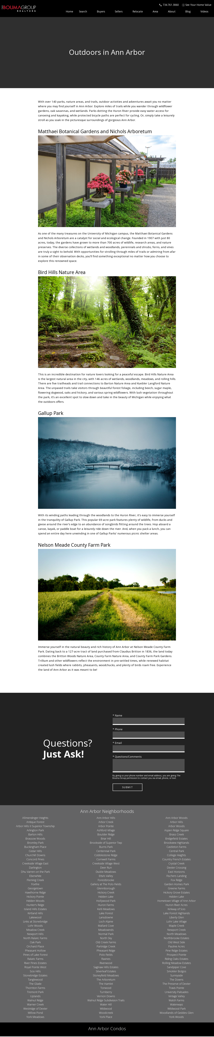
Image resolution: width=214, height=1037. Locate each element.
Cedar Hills (35, 851)
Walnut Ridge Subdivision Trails (106, 1000)
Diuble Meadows (106, 872)
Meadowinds (106, 930)
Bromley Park (35, 843)
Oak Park (35, 942)
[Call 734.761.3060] (169, 5)
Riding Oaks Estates (176, 959)
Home (69, 11)
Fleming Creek (35, 880)
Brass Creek (176, 835)
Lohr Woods (35, 926)
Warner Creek (35, 1005)
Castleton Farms (176, 847)
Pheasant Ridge (106, 951)
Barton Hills (35, 835)
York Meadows (35, 1017)
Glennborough (106, 889)
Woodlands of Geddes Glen (176, 1013)
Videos (204, 11)
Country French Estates (176, 859)
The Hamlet (106, 984)
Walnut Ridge (35, 1000)
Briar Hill (106, 839)
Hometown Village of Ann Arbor (176, 901)
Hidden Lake (105, 897)
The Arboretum (106, 980)
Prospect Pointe (176, 955)
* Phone (117, 729)
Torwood (105, 988)
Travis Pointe (176, 988)
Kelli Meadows (106, 909)
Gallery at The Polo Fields (106, 884)
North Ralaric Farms (35, 938)
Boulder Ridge (106, 835)
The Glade (35, 984)
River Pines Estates (35, 963)
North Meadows (176, 934)
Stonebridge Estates (35, 976)
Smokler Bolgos (176, 971)
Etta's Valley (106, 876)
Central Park (176, 851)
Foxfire (35, 884)
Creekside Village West (105, 864)
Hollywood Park (105, 901)
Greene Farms (176, 889)
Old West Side (176, 942)
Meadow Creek (35, 930)
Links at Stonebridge (35, 922)
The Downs (176, 980)
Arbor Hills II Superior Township (35, 826)
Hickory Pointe (35, 897)
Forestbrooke (106, 880)
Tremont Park (35, 992)
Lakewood (35, 918)
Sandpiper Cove (176, 967)
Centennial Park (105, 851)
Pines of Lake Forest (35, 955)
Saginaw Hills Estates (105, 967)
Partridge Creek (106, 947)
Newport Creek (176, 930)
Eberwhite (35, 876)
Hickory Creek (106, 893)
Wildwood (106, 1009)
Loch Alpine (106, 922)
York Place (106, 1017)
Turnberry (106, 992)
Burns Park (106, 847)
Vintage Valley (176, 996)
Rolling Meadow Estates (176, 963)
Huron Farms (106, 905)
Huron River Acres (177, 905)
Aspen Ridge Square (176, 830)
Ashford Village (106, 830)
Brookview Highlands (176, 843)
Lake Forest (106, 913)
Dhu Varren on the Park (35, 872)
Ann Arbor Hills (106, 818)
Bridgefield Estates (176, 839)
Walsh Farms (176, 1000)
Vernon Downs (106, 996)
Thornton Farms (35, 988)
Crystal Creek (176, 864)
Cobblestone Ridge (105, 855)
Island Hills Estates (35, 909)
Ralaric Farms (35, 959)
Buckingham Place (35, 847)
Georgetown (35, 889)
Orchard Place (35, 947)
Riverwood (106, 963)
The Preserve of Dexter (177, 984)
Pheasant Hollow (35, 951)
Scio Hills (35, 971)
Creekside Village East (35, 864)
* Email (117, 743)
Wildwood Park (176, 1009)
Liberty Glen (176, 918)
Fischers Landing (176, 876)
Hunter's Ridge (35, 905)
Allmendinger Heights (35, 818)
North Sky (106, 938)
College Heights (176, 855)
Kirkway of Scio (176, 909)
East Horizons (176, 872)
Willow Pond (35, 1013)
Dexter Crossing (176, 868)
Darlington (35, 868)
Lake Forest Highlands (176, 913)
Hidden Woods (35, 901)
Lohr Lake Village (176, 922)
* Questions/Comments (127, 756)
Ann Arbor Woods (177, 818)
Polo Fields (106, 955)
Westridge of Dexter (35, 1009)
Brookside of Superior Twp (106, 843)
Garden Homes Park (176, 884)
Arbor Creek (106, 822)
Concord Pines (35, 859)
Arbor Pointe (106, 826)
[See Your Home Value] (196, 5)
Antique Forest (35, 822)
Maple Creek (176, 926)
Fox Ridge (176, 880)
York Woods (176, 1017)
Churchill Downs (35, 855)
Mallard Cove (106, 926)
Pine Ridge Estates (177, 951)
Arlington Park (35, 830)
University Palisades (176, 992)
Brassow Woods (35, 839)
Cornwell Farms (105, 859)
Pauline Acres (176, 947)
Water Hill (106, 1005)
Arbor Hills (176, 822)
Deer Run (106, 868)
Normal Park (106, 934)
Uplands (35, 996)
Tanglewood (35, 980)
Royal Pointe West (35, 967)
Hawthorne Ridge (35, 893)
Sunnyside (176, 976)
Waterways (176, 1005)
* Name (117, 715)
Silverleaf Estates (106, 971)
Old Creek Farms (106, 942)
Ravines (105, 959)
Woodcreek (106, 1013)
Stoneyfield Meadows (106, 976)
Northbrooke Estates (176, 938)
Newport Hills (35, 934)
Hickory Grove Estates (176, 893)
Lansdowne (106, 918)
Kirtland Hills (35, 913)
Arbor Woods (176, 826)
